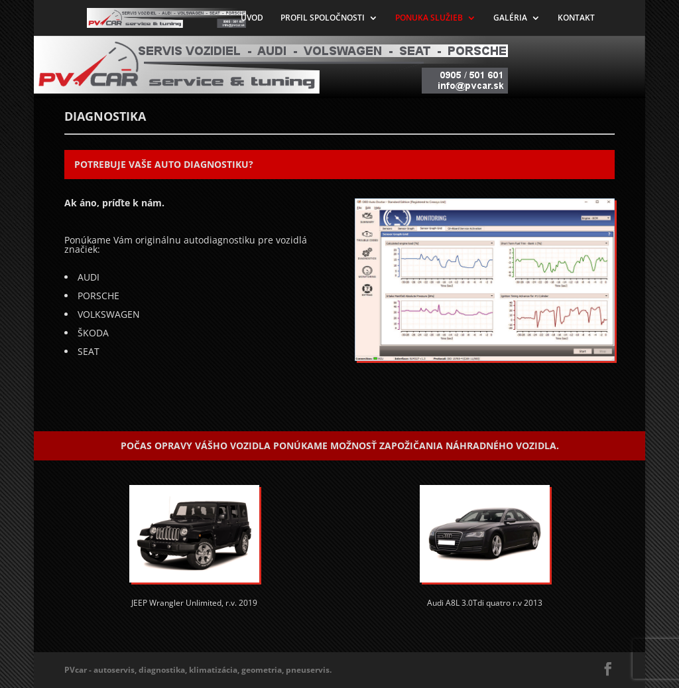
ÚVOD (252, 18)
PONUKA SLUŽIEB (429, 18)
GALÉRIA (510, 18)
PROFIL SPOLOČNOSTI (322, 18)
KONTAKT (576, 18)
